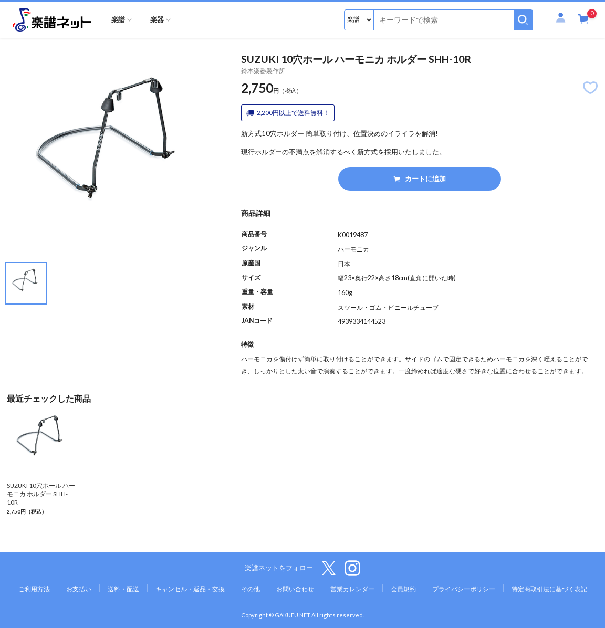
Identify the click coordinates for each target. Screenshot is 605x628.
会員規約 (403, 589)
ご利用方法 (34, 589)
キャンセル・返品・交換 (190, 589)
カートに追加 (419, 178)
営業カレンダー (352, 589)
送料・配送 (123, 589)
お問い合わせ (295, 589)
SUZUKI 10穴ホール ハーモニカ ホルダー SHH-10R (41, 494)
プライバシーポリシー (463, 589)
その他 (250, 589)
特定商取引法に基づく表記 (549, 589)
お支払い (78, 589)
